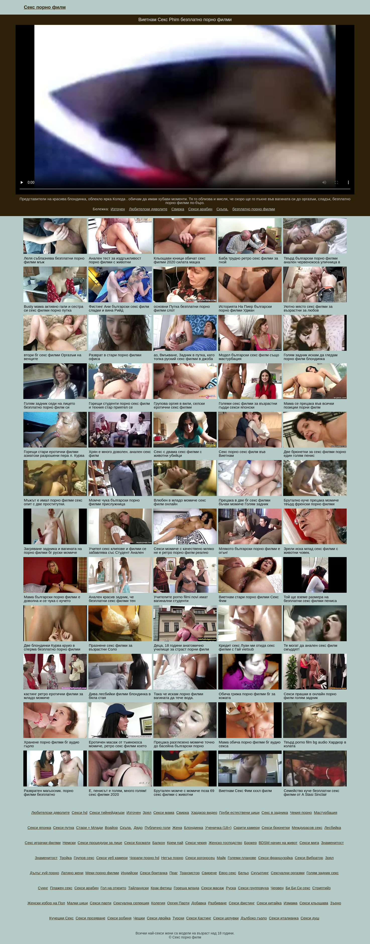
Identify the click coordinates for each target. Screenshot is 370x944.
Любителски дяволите (148, 209)
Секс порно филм (45, 7)
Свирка (177, 209)
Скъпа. (222, 209)
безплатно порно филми (253, 209)
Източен (118, 209)
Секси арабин (200, 209)
